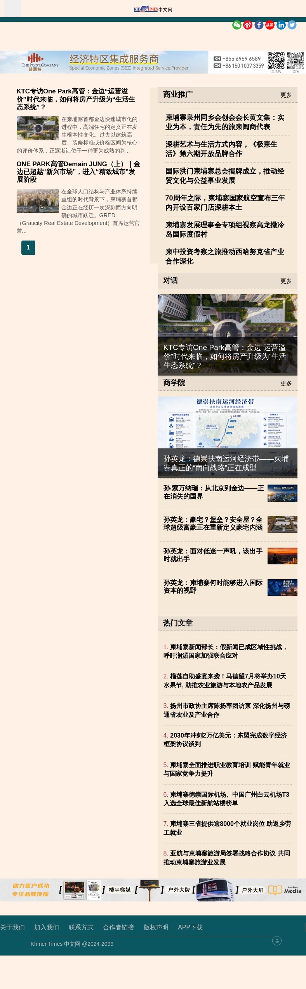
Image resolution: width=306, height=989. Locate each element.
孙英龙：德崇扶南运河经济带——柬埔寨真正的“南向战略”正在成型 (226, 463)
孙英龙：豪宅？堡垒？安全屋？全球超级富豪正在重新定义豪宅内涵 (213, 523)
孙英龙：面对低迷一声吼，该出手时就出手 (213, 555)
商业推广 (178, 94)
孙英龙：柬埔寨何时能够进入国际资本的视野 (213, 586)
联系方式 (81, 927)
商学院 (174, 383)
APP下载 (190, 927)
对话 (170, 281)
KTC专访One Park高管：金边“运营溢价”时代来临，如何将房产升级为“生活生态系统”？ (76, 99)
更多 (286, 94)
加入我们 (46, 927)
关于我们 (12, 927)
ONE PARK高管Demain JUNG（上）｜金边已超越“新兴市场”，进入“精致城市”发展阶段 (78, 171)
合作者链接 (118, 927)
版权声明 (156, 927)
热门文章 (178, 623)
